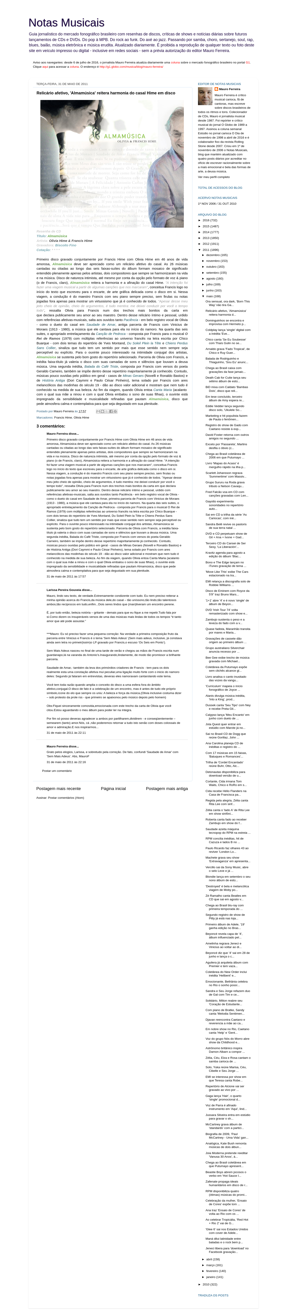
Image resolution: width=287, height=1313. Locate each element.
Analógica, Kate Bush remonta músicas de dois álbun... (226, 1145)
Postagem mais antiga (167, 788)
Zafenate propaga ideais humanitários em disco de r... (227, 1183)
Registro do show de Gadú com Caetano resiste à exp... (227, 426)
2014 (206, 232)
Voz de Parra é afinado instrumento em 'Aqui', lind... (226, 1107)
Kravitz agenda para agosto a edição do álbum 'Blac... (225, 554)
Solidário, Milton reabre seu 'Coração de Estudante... (224, 1002)
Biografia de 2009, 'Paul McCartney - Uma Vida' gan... (227, 1135)
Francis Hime (63, 417)
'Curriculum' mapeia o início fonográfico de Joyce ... (224, 687)
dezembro (213, 255)
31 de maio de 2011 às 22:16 (66, 762)
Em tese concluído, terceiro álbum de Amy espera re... (225, 398)
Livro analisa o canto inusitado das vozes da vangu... (226, 678)
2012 (206, 243)
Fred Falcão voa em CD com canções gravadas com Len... (227, 493)
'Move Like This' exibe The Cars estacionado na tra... (227, 573)
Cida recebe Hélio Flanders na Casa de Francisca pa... (226, 792)
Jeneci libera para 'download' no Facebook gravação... (227, 1250)
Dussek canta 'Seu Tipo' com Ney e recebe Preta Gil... (228, 706)
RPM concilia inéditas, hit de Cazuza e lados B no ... (225, 840)
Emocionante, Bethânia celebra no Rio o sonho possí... (227, 983)
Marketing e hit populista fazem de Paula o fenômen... (227, 417)
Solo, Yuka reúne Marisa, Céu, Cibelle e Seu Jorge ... (226, 1069)
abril (209, 1259)
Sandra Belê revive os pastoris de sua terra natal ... (226, 526)
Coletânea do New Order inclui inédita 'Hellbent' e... (226, 973)
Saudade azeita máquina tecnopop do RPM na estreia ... (228, 830)
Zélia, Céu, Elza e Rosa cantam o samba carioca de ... (228, 1059)
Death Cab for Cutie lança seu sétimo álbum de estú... (226, 379)
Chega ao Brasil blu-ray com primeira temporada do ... (225, 907)
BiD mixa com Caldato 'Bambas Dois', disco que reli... (227, 388)
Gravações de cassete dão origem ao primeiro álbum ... (226, 640)
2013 (206, 238)
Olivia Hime (81, 417)
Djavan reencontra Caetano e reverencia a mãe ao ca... (225, 1021)
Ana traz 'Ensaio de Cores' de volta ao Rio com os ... (226, 1212)
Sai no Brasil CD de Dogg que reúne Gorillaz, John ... (226, 735)
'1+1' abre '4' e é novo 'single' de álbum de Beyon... (227, 602)
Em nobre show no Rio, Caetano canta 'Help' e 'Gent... (227, 1030)
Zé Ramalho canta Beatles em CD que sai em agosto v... (226, 897)
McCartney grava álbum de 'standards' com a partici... (225, 1126)
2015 (206, 226)
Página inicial (113, 788)
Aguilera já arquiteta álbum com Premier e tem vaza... (227, 964)
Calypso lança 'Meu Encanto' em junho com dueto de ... (228, 716)
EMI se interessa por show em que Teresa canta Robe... (226, 1078)
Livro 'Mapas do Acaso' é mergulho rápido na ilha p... (226, 465)
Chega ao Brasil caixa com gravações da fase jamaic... (226, 369)
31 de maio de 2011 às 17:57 (66, 576)
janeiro (211, 1277)
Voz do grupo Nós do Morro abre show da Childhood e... (228, 1040)
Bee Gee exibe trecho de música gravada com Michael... (228, 659)
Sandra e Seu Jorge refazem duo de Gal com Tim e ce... (228, 992)
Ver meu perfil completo (214, 177)
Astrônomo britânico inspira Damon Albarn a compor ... (225, 1049)
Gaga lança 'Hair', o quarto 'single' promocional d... (223, 1097)
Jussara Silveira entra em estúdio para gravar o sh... (228, 1116)
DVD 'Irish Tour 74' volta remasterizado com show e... (227, 611)
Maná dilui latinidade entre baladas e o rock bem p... (224, 1240)
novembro (213, 261)
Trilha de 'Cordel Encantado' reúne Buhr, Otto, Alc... (225, 764)
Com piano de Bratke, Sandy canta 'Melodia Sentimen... (225, 1011)
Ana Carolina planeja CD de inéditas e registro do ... (224, 745)
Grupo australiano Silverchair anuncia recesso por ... (225, 649)
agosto (211, 278)
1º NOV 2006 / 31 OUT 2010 (217, 203)
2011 (206, 250)
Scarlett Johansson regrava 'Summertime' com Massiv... (226, 474)
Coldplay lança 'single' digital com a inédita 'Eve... (228, 331)
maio (210, 296)
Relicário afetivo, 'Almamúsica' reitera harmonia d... (226, 312)
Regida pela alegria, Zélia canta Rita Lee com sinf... (227, 802)
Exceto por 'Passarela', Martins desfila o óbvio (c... (226, 446)
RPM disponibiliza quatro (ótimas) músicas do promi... (226, 1192)
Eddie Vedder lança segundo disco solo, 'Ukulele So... (225, 407)
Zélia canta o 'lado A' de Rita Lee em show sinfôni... (228, 811)
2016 (206, 220)
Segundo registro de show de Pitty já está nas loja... (225, 916)
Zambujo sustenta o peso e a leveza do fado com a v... (225, 621)
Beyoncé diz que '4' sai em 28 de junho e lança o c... (228, 954)
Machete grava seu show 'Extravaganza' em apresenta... (228, 859)
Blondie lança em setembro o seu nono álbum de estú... (228, 878)
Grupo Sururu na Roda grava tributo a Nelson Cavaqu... (225, 484)
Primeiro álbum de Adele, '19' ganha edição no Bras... (225, 926)
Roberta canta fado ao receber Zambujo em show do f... (226, 821)
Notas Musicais (66, 22)
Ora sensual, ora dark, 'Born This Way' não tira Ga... (228, 303)
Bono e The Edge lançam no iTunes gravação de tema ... (226, 564)
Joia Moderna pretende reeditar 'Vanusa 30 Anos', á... (227, 1154)
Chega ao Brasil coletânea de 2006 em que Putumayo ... (225, 455)
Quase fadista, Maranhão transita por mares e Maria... (228, 630)
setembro (213, 272)
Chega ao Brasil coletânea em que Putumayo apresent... (226, 1164)
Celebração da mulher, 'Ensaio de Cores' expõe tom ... (226, 1202)
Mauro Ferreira (57, 433)
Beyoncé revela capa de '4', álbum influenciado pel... (224, 935)
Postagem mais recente (58, 788)
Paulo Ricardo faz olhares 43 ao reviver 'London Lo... (227, 849)
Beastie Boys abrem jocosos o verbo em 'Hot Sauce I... (226, 1173)
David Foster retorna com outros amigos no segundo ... (227, 436)
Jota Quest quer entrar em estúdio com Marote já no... (226, 726)
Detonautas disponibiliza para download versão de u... (225, 773)
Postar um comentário (57, 771)
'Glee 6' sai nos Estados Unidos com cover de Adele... (227, 1231)
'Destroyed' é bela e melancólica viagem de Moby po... (227, 888)
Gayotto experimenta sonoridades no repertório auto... (225, 505)
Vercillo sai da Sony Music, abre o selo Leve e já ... (227, 869)
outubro (211, 266)
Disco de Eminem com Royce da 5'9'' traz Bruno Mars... (228, 592)
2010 (206, 1284)
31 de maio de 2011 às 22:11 (66, 732)
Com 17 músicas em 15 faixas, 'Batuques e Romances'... (226, 754)
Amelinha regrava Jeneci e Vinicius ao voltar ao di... (224, 945)
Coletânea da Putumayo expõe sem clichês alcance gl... (226, 668)
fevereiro (212, 1271)
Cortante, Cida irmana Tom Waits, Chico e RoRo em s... (226, 783)
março (210, 1265)
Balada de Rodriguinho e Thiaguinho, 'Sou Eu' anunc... (227, 360)
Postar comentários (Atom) (66, 797)
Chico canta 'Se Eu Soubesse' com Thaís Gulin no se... (226, 341)
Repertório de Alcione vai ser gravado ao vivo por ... (225, 1088)
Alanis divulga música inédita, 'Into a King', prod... (225, 697)
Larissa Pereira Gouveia (64, 590)
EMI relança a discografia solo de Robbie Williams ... (228, 583)
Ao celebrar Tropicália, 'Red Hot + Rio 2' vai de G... (227, 1221)
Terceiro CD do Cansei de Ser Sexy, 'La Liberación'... (226, 545)
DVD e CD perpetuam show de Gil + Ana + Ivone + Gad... (226, 535)
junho (210, 290)
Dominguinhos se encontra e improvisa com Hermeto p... (226, 322)
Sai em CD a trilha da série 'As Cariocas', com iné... (226, 516)
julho (209, 284)
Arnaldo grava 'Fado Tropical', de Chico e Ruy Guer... (228, 350)
